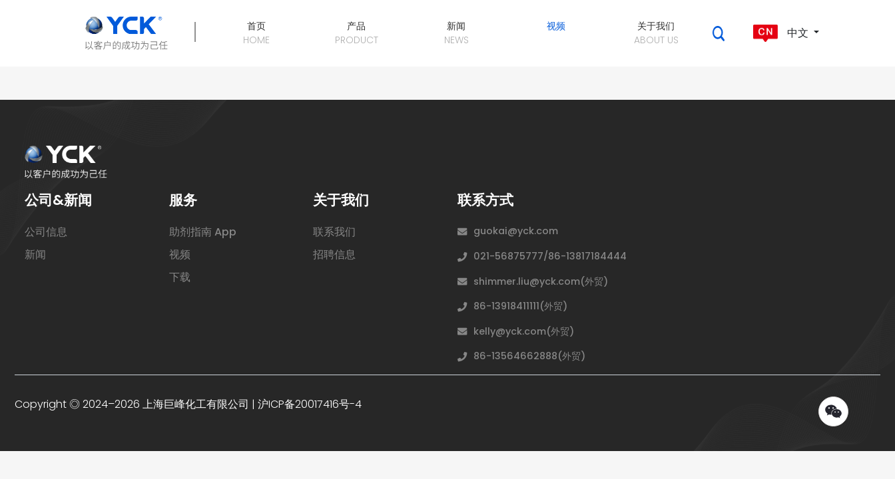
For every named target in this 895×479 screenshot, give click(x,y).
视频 (179, 254)
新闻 (35, 254)
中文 (781, 34)
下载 (179, 277)
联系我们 (334, 232)
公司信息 (46, 232)
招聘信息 (334, 254)
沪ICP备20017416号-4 (310, 404)
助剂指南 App (202, 232)
